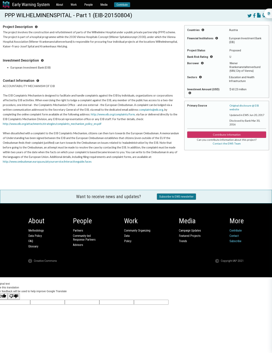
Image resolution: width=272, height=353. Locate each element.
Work (74, 4)
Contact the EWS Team (227, 143)
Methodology (36, 230)
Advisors (78, 245)
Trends (183, 241)
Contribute (122, 4)
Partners (78, 230)
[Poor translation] (14, 296)
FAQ (30, 241)
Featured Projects (190, 236)
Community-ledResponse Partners (84, 237)
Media (103, 4)
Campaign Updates (190, 230)
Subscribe (235, 241)
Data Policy (35, 236)
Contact (234, 236)
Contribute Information (227, 134)
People (88, 4)
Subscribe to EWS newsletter (176, 196)
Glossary (33, 246)
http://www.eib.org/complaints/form (113, 114)
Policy (127, 241)
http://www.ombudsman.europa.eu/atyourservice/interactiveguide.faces (47, 161)
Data (127, 236)
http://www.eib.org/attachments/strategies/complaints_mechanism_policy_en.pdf (52, 123)
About (59, 4)
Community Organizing (137, 230)
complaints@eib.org (151, 109)
